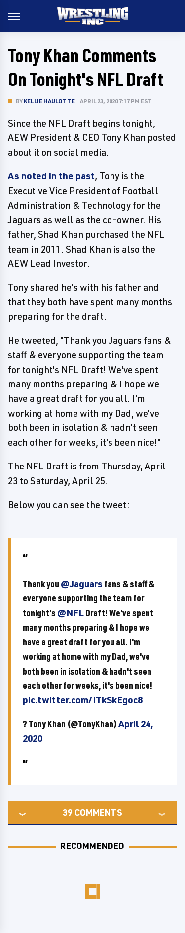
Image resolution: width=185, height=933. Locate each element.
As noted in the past (51, 176)
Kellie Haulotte (49, 101)
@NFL (70, 613)
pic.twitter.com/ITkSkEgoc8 (83, 700)
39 (68, 812)
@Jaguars (82, 584)
